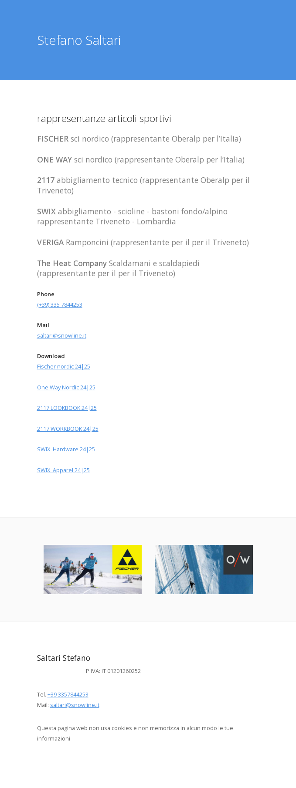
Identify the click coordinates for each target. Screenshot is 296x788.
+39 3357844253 (68, 694)
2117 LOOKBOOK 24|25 (67, 408)
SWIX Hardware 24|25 (66, 449)
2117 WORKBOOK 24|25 (68, 429)
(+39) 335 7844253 (59, 304)
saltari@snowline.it (61, 335)
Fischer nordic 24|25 (63, 366)
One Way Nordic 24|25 (66, 387)
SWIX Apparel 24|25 (63, 470)
